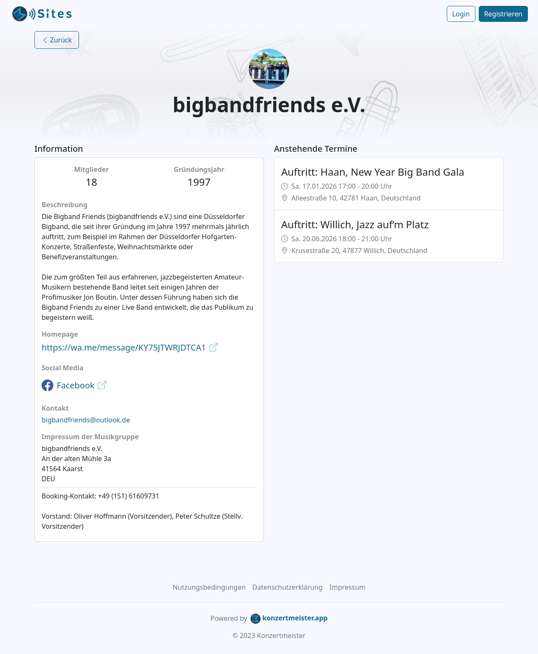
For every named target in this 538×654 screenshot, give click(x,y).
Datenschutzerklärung (287, 587)
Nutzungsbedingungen (209, 587)
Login (461, 13)
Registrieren (503, 13)
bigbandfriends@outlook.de (86, 420)
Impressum (348, 587)
